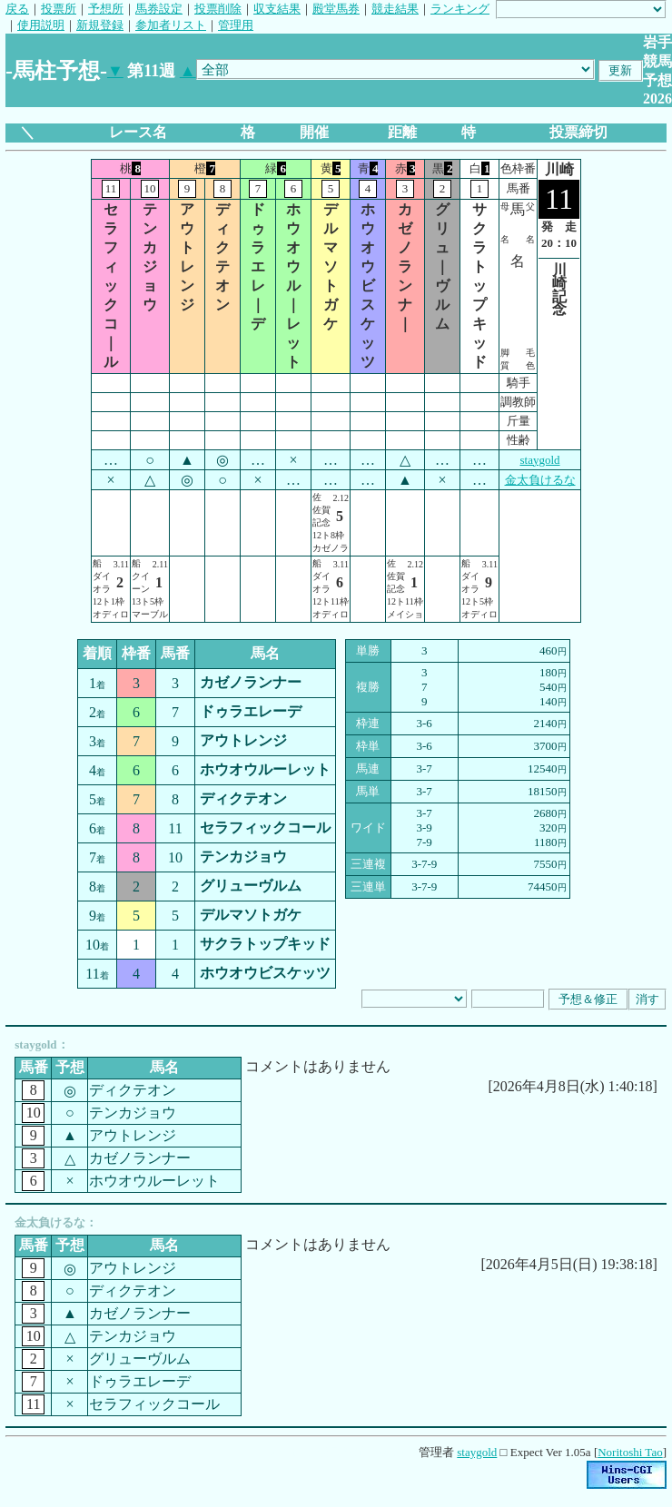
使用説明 (40, 25)
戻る (17, 8)
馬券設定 (159, 8)
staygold (539, 460)
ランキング (459, 8)
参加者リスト (170, 25)
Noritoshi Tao (630, 1452)
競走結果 (395, 8)
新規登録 (100, 25)
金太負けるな (540, 480)
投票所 (58, 8)
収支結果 (277, 8)
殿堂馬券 (336, 8)
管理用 (235, 25)
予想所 (106, 8)
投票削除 (218, 8)
